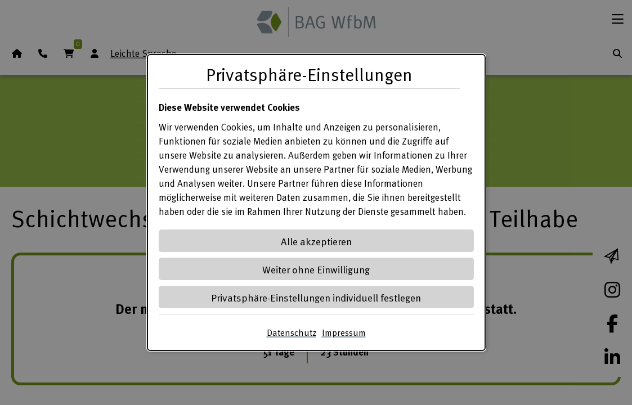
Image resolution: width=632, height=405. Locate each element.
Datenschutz (291, 332)
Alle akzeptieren (316, 241)
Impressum (344, 332)
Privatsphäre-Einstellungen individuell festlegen (316, 297)
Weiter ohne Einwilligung (316, 269)
